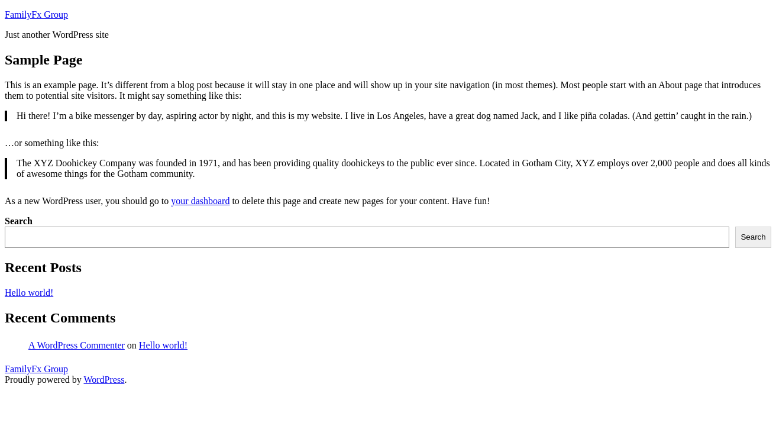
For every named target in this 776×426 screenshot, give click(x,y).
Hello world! (29, 293)
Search (19, 221)
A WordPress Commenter (76, 345)
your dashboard (200, 201)
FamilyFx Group (36, 14)
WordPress (103, 380)
